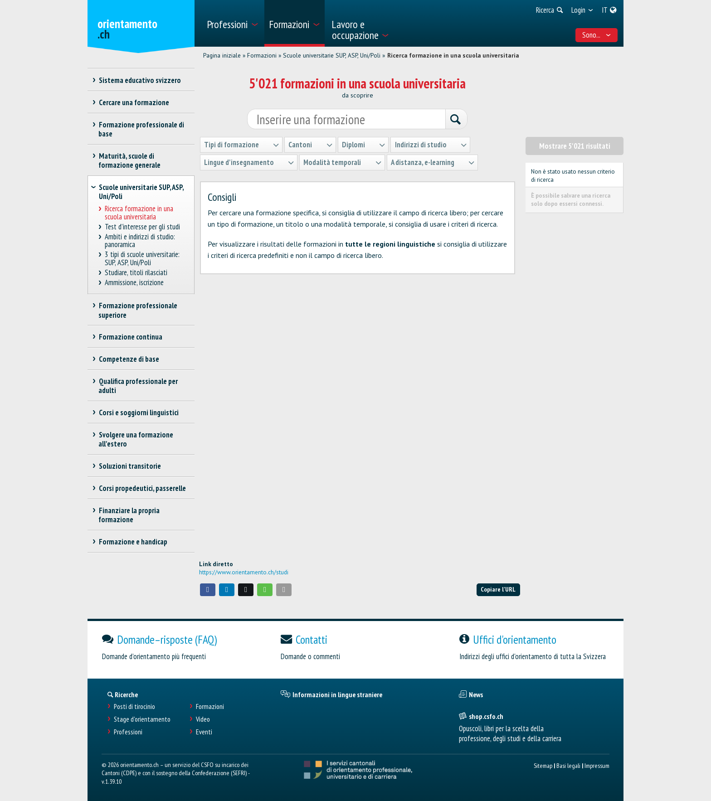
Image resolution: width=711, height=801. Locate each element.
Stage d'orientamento (142, 719)
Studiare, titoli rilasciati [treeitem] (136, 272)
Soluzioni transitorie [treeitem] (129, 466)
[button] (207, 589)
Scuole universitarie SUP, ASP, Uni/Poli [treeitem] (141, 191)
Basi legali (568, 765)
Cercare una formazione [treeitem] (133, 102)
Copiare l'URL (498, 589)
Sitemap (543, 765)
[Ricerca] (456, 119)
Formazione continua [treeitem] (130, 337)
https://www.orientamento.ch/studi (243, 572)
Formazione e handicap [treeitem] (132, 542)
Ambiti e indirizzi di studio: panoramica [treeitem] (140, 241)
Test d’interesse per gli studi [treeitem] (142, 227)
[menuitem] (232, 23)
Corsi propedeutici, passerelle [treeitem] (142, 488)
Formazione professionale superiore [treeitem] (137, 310)
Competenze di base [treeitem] (128, 359)
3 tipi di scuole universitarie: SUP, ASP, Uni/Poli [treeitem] (142, 258)
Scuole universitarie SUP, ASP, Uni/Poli (331, 55)
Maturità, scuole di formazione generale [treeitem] (129, 160)
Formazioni (262, 55)
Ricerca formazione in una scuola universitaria (453, 55)
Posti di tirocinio (134, 706)
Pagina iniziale (222, 55)
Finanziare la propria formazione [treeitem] (129, 514)
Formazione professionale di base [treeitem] (141, 129)
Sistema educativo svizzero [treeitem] (139, 80)
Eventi (204, 732)
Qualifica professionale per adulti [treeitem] (138, 385)
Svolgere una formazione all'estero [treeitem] (135, 439)
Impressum (596, 765)
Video (203, 719)
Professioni (128, 732)
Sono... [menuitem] (596, 35)
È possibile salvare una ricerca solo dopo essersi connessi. (570, 200)
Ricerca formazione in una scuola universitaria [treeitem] (139, 213)
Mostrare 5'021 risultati (574, 146)
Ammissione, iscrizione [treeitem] (134, 282)
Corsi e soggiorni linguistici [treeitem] (138, 412)
